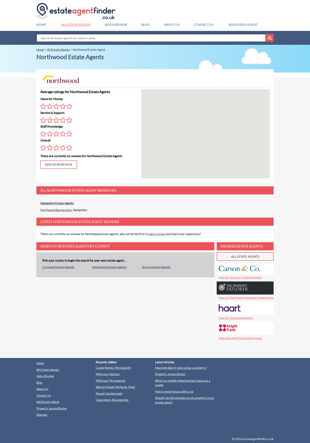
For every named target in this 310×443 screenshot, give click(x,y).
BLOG (145, 24)
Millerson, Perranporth (110, 380)
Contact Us (43, 395)
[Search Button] (270, 38)
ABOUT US (172, 24)
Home (40, 363)
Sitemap (41, 414)
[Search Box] (151, 38)
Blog (39, 382)
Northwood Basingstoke (56, 210)
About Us (42, 389)
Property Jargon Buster (51, 408)
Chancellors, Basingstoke (112, 400)
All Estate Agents (47, 369)
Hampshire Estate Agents (57, 203)
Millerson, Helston (108, 374)
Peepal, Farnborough (109, 393)
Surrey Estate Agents (156, 267)
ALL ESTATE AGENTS (75, 24)
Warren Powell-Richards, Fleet (115, 387)
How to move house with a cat (174, 391)
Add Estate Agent (47, 402)
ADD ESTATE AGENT (243, 24)
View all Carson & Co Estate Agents (240, 277)
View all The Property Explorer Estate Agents (246, 297)
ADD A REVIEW (116, 24)
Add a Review (45, 376)
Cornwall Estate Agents (58, 267)
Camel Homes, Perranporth (113, 367)
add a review (157, 234)
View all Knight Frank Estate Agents (240, 338)
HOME (41, 24)
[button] (205, 130)
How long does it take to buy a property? (181, 367)
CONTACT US (203, 24)
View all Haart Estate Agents (235, 318)
